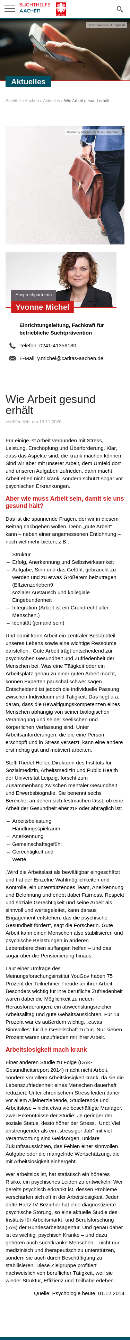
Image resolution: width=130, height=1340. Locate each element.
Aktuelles (51, 100)
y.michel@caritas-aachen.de (70, 358)
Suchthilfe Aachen (22, 100)
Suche (120, 8)
